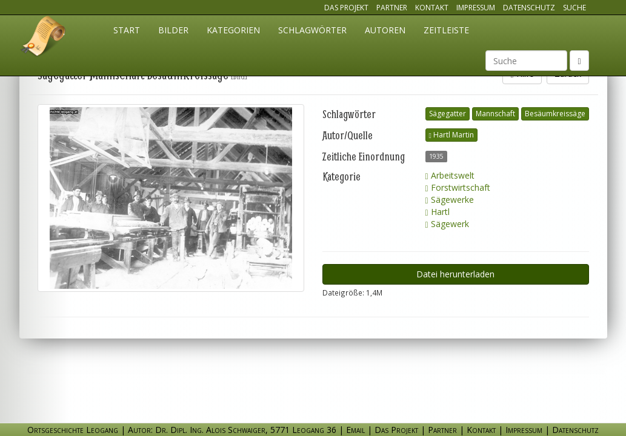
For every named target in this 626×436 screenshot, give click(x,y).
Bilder (173, 30)
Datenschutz (529, 7)
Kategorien (233, 30)
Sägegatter (447, 113)
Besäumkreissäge (555, 113)
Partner (391, 7)
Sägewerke (449, 199)
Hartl (437, 211)
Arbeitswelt (449, 175)
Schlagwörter (312, 30)
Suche (574, 7)
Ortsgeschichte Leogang (43, 38)
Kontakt (431, 7)
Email (355, 429)
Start (126, 30)
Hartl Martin (451, 135)
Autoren (385, 30)
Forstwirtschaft (457, 187)
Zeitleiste (446, 30)
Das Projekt (346, 7)
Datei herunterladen (455, 274)
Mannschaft (495, 113)
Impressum (475, 7)
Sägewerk (447, 224)
